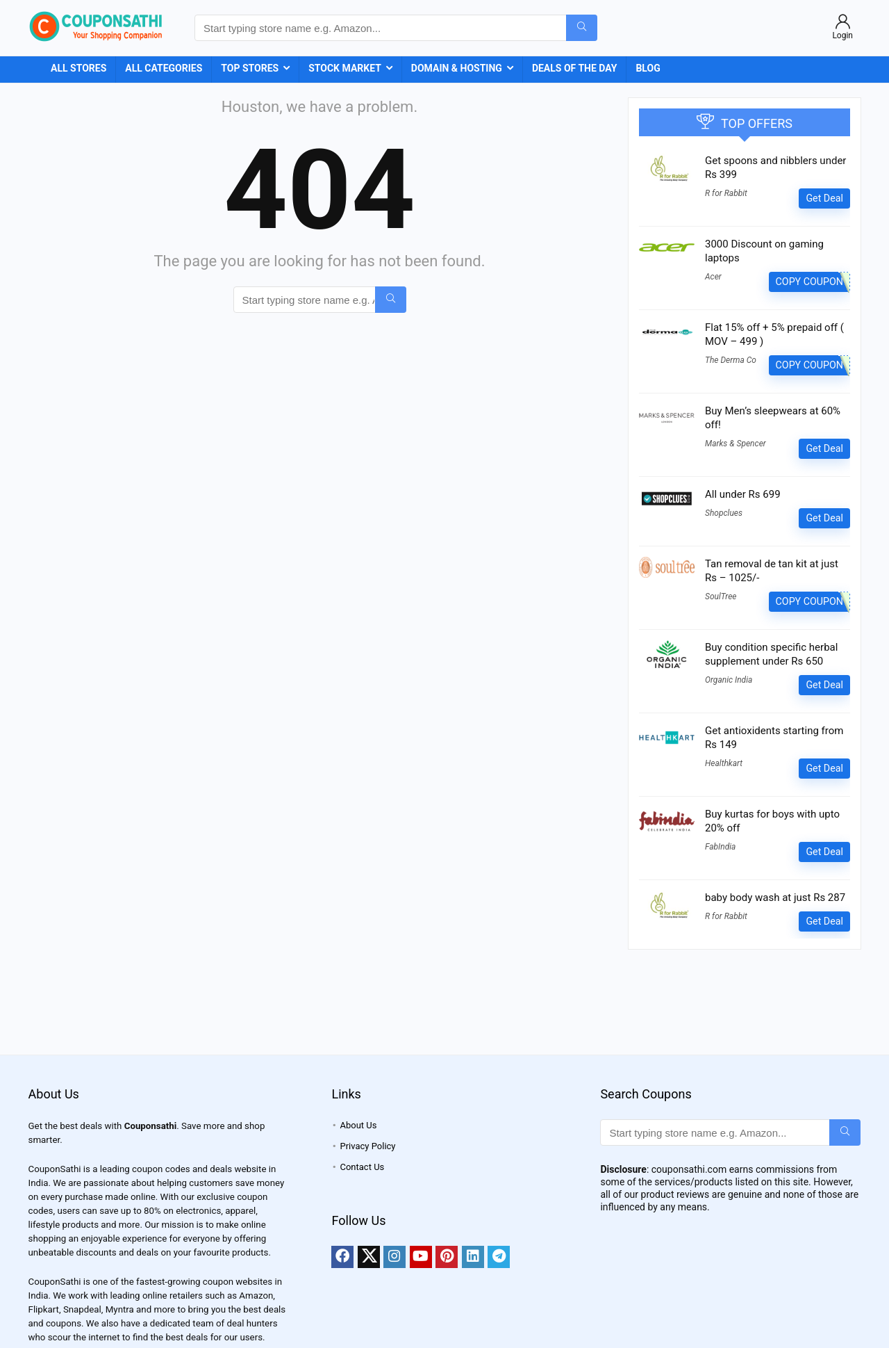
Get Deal (824, 198)
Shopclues (723, 513)
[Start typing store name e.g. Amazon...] (581, 28)
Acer (713, 277)
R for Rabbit (726, 193)
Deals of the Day (574, 68)
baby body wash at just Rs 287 (775, 897)
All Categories (163, 68)
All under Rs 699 (743, 494)
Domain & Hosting (456, 68)
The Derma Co (730, 360)
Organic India (728, 680)
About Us (358, 1125)
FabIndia (720, 847)
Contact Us (362, 1167)
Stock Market (344, 68)
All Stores (78, 68)
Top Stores (250, 68)
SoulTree (720, 596)
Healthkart (723, 763)
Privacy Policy (367, 1146)
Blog (647, 68)
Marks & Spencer (735, 443)
